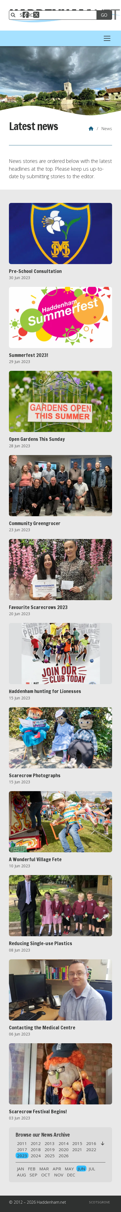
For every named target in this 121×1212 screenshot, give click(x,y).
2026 (64, 1155)
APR (57, 1168)
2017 (22, 1149)
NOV (58, 1175)
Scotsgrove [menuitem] (99, 1202)
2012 (36, 1143)
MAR (44, 1168)
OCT (45, 1175)
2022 (91, 1149)
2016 (91, 1143)
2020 (64, 1149)
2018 (36, 1149)
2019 (50, 1149)
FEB (31, 1168)
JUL (92, 1168)
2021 (77, 1149)
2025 (50, 1155)
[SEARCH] (55, 15)
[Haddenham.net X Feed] (36, 16)
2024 (36, 1155)
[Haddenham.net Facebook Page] (26, 16)
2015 (77, 1143)
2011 (22, 1143)
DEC (71, 1175)
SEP (33, 1175)
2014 (64, 1143)
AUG (21, 1175)
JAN (20, 1168)
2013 (50, 1143)
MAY (69, 1168)
